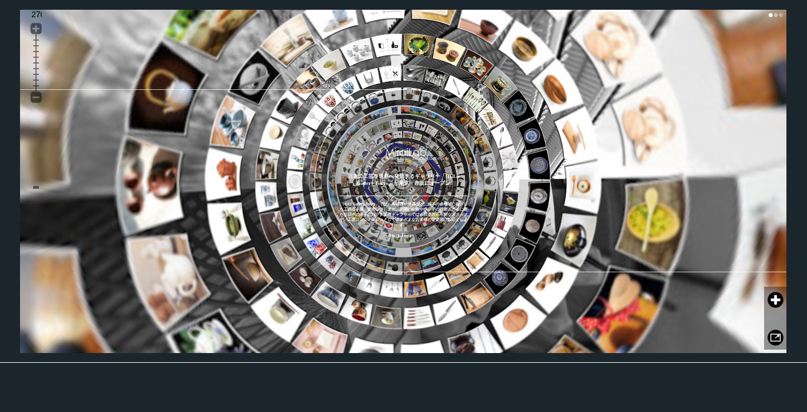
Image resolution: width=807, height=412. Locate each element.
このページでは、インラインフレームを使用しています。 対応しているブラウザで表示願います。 (403, 181)
